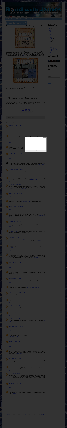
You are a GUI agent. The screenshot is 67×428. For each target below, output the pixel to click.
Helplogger (37, 150)
